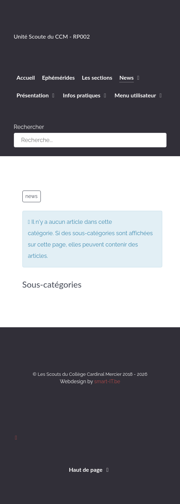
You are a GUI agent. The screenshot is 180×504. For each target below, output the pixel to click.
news (32, 196)
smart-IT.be (107, 381)
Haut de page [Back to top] (90, 469)
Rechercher (29, 127)
